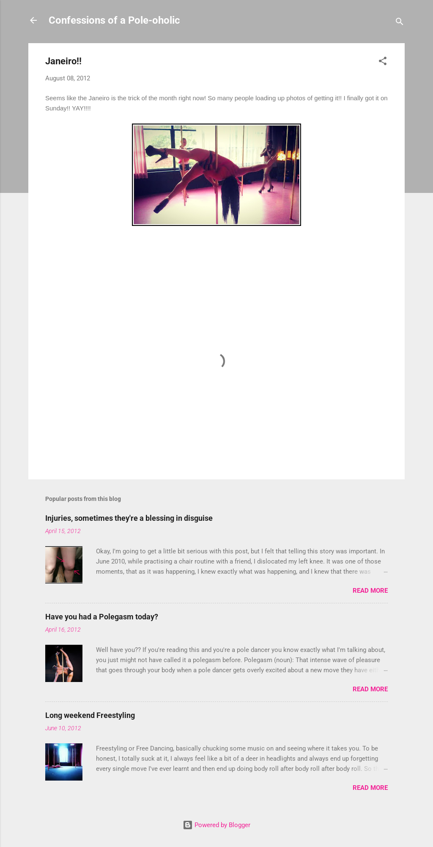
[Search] (400, 23)
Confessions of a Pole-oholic (114, 20)
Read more (370, 590)
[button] (383, 62)
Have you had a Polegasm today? (101, 616)
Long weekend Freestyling (90, 715)
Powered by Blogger (216, 825)
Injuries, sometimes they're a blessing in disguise (129, 518)
